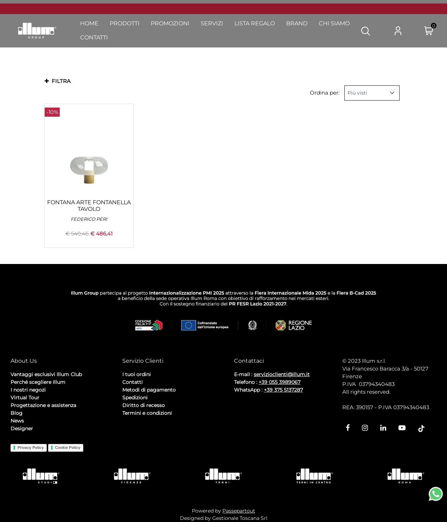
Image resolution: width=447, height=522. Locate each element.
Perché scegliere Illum (38, 382)
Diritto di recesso (143, 405)
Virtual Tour (25, 397)
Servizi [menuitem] (212, 23)
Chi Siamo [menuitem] (334, 23)
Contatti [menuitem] (94, 37)
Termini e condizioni (147, 413)
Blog (16, 413)
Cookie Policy (67, 447)
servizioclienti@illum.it (282, 374)
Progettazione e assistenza (43, 405)
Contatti (132, 382)
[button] (366, 30)
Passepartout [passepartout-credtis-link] (238, 511)
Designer (22, 428)
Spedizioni (135, 397)
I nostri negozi (28, 390)
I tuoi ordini (136, 374)
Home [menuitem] (89, 23)
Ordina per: (324, 92)
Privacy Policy (31, 447)
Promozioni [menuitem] (170, 23)
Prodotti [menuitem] (125, 23)
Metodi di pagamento (149, 390)
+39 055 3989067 (279, 382)
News (17, 421)
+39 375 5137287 (283, 390)
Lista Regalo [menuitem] (254, 23)
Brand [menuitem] (296, 23)
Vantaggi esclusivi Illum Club (46, 374)
